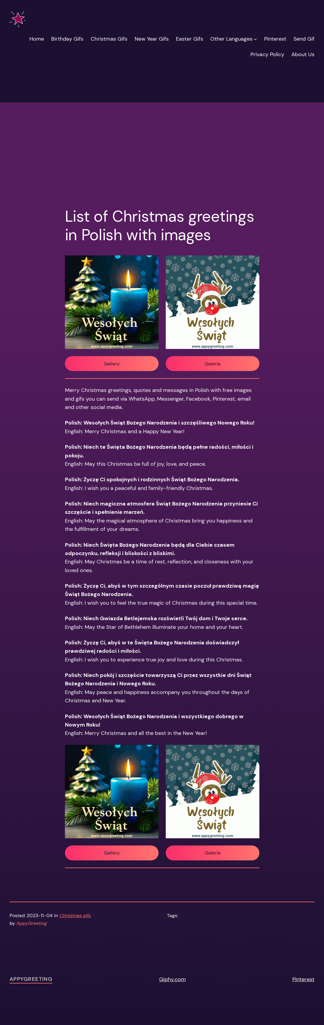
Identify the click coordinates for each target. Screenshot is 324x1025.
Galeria (212, 364)
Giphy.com (172, 979)
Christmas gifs (75, 915)
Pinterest (303, 979)
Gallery (112, 364)
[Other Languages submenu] (255, 39)
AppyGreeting (31, 978)
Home (36, 38)
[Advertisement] (162, 129)
